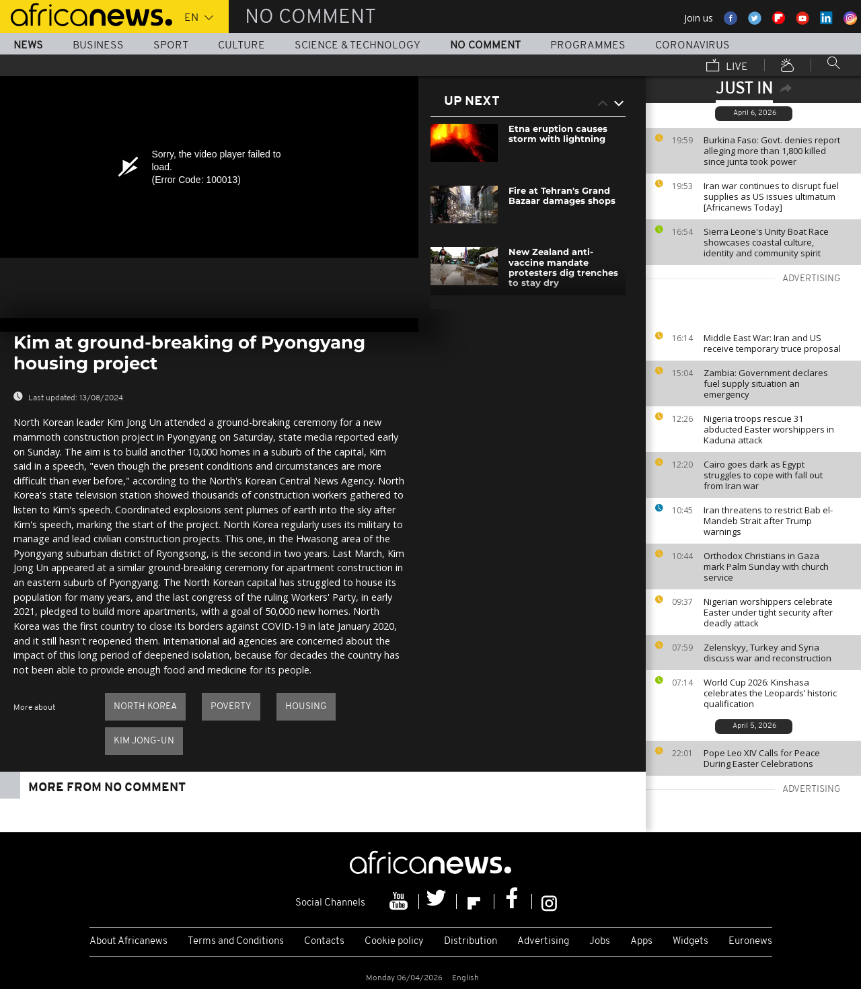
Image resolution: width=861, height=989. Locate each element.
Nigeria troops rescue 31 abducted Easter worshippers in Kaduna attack (769, 429)
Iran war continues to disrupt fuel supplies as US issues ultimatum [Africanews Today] (771, 196)
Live (727, 67)
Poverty (231, 707)
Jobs (599, 942)
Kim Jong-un (144, 741)
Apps (641, 942)
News (28, 45)
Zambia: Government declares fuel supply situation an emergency (766, 383)
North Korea (145, 707)
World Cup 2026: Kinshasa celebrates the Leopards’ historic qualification (770, 693)
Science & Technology (357, 45)
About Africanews (128, 942)
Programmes (588, 45)
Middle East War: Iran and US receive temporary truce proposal (772, 343)
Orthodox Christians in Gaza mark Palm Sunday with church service (766, 566)
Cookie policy (394, 942)
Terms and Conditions (236, 942)
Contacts (324, 942)
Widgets (690, 942)
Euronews (750, 942)
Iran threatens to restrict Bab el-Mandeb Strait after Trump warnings (768, 521)
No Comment (485, 45)
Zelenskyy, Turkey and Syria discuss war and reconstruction (767, 652)
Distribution (470, 942)
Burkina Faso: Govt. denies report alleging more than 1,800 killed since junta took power (772, 151)
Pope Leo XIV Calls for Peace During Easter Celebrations (762, 758)
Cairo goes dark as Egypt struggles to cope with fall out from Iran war (763, 475)
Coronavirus (692, 45)
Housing (306, 707)
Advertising (543, 942)
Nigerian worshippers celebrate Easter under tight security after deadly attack (768, 612)
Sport (170, 45)
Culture (241, 45)
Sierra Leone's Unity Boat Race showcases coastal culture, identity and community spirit (766, 242)
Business (98, 45)
